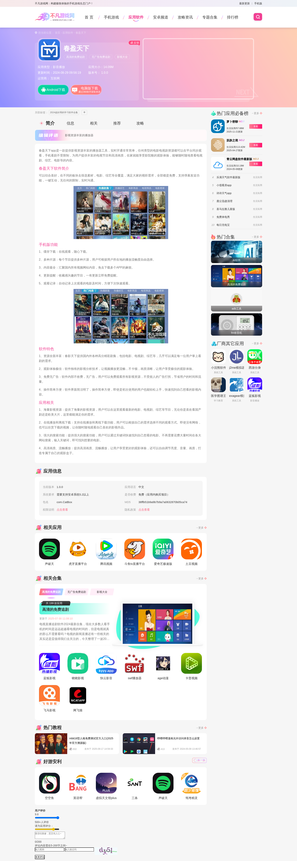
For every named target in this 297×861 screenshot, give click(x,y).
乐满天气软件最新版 (228, 177)
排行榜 (232, 17)
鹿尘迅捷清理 (224, 201)
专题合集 (209, 17)
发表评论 (39, 857)
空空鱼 (49, 786)
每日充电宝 (223, 224)
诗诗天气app (223, 193)
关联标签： (41, 112)
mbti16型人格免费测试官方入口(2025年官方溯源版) (91, 740)
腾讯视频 (106, 552)
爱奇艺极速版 (163, 552)
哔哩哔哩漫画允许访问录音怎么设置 (178, 738)
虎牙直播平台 (77, 552)
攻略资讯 (185, 17)
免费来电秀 (223, 216)
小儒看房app (223, 185)
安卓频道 (160, 17)
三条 (134, 786)
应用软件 (136, 17)
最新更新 (244, 3)
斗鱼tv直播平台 (134, 552)
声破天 (49, 552)
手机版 (258, 3)
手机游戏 (111, 17)
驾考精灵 (191, 786)
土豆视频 (191, 552)
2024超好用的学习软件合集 (64, 112)
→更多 (200, 527)
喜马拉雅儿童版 (225, 209)
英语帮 (77, 786)
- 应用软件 (66, 32)
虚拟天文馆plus (106, 786)
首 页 (89, 17)
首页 (57, 32)
